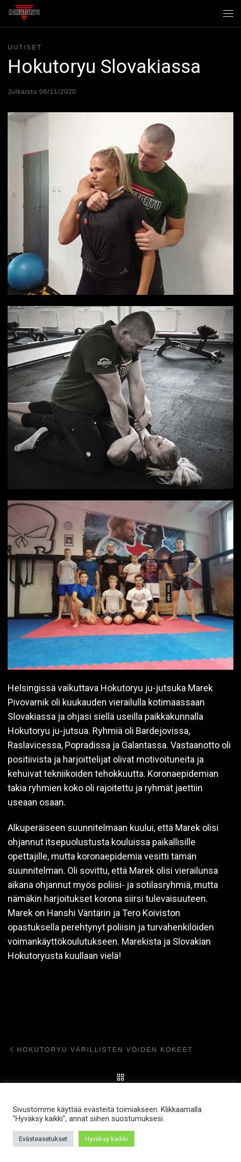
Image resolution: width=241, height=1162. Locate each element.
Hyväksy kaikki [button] (106, 1139)
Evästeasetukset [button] (43, 1139)
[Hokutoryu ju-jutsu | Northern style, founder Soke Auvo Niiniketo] (24, 12)
